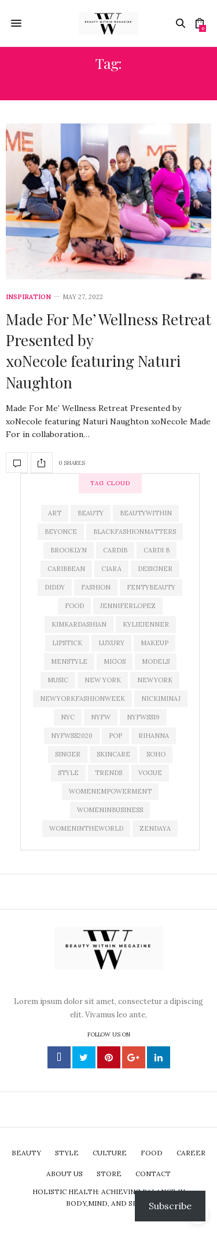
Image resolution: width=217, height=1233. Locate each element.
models (156, 661)
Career (190, 1152)
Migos (115, 661)
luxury (111, 643)
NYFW (101, 717)
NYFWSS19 (143, 717)
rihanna (153, 736)
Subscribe (170, 1206)
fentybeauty (151, 587)
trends (108, 773)
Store (109, 1173)
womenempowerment (110, 791)
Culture (110, 1152)
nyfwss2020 (72, 736)
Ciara (111, 569)
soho (155, 754)
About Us (64, 1173)
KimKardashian (79, 624)
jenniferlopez (128, 606)
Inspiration (28, 297)
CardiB (115, 550)
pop (115, 736)
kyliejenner (146, 624)
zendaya (155, 828)
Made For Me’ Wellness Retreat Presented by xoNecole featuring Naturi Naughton (108, 350)
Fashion (96, 587)
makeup (154, 643)
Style (68, 773)
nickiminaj (161, 698)
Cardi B (157, 550)
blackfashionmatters (134, 532)
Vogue (150, 773)
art (54, 513)
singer (67, 754)
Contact (153, 1173)
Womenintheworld (86, 828)
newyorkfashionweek (82, 698)
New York (102, 680)
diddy (55, 587)
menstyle (69, 661)
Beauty (91, 513)
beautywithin (146, 513)
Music (57, 680)
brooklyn (68, 550)
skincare (113, 754)
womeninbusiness (110, 810)
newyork (154, 680)
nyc (68, 717)
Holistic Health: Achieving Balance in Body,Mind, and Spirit (108, 1197)
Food (74, 606)
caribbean (66, 569)
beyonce (61, 532)
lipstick (67, 643)
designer (155, 569)
